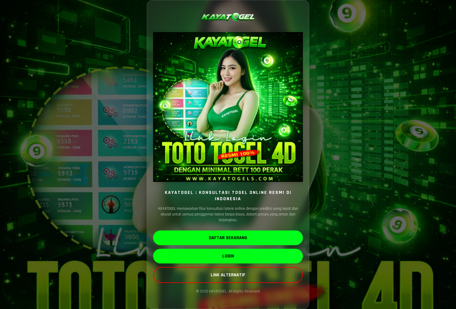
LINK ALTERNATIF (228, 275)
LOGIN (228, 256)
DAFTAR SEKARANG (228, 238)
